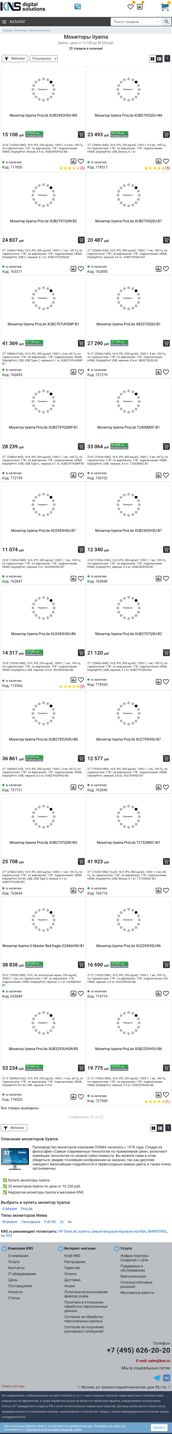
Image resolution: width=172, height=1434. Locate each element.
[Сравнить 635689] (74, 993)
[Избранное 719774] (166, 993)
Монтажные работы (137, 1293)
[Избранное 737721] (81, 787)
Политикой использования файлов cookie (53, 1429)
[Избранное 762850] (166, 269)
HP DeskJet (67, 1231)
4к (70, 1222)
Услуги (14, 1262)
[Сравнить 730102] (159, 475)
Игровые (9, 1222)
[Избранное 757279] (166, 372)
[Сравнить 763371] (74, 269)
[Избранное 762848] (166, 578)
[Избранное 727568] (166, 1095)
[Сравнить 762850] (159, 269)
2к (62, 1222)
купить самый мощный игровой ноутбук (112, 1231)
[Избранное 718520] (81, 1097)
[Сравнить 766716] (159, 890)
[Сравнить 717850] (74, 161)
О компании (18, 1256)
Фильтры (15, 58)
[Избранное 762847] (81, 578)
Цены (13, 1280)
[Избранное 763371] (81, 269)
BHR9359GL (158, 1231)
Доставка (72, 1280)
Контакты (16, 1268)
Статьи (14, 1298)
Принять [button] (159, 1427)
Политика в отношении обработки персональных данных (86, 1306)
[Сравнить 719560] (74, 679)
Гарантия (72, 1268)
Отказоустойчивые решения (136, 1284)
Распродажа (74, 1262)
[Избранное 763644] (81, 890)
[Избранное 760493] (81, 372)
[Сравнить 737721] (74, 787)
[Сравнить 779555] (159, 681)
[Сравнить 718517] (159, 161)
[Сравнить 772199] (74, 475)
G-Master (9, 1209)
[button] (152, 59)
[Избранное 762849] (166, 787)
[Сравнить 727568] (159, 1094)
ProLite (26, 1209)
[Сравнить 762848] (159, 578)
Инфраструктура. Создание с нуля (134, 1258)
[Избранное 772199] (81, 475)
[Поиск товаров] (136, 21)
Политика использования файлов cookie (86, 1294)
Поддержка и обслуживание (132, 1268)
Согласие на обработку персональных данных (83, 1319)
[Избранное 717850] (81, 161)
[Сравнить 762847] (74, 578)
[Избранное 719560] (81, 680)
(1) (157, 1101)
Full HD (50, 1222)
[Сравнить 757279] (159, 372)
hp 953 (6, 1236)
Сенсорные (30, 1222)
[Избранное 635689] (81, 993)
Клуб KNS (72, 1256)
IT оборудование (22, 1274)
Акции (69, 1286)
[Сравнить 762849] (159, 787)
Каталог (14, 22)
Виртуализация (133, 1276)
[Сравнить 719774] (159, 993)
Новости (15, 1292)
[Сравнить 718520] (74, 1096)
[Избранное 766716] (166, 890)
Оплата (70, 1274)
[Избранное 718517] (166, 161)
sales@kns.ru (159, 1361)
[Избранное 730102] (166, 475)
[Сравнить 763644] (74, 890)
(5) (72, 168)
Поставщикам (20, 1286)
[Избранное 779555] (166, 682)
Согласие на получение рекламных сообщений (83, 1329)
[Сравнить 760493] (74, 372)
